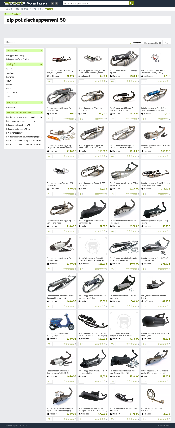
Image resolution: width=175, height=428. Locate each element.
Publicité (23, 426)
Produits (49, 9)
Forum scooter (21, 9)
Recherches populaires (19, 112)
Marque (11, 64)
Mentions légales (11, 426)
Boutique (12, 102)
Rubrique (12, 50)
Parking (8, 9)
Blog (40, 9)
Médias (33, 9)
